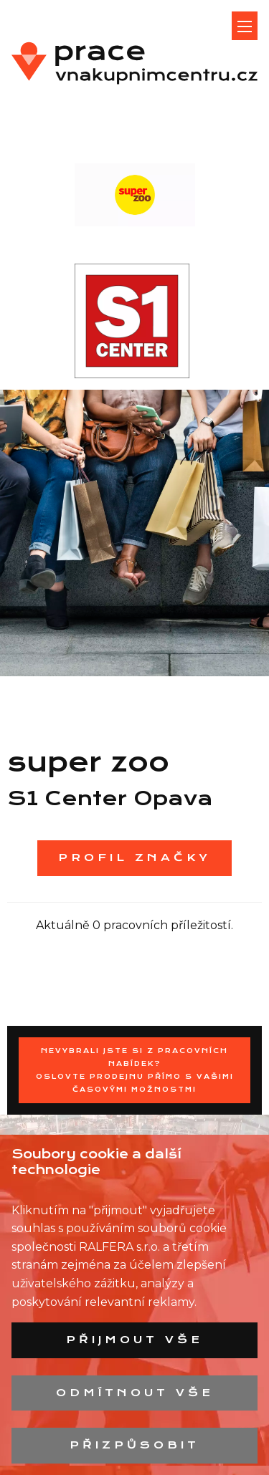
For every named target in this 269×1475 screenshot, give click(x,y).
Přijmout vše (134, 1339)
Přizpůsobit (134, 1444)
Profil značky (134, 857)
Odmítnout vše (135, 1392)
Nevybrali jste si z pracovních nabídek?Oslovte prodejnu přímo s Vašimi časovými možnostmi (135, 1070)
